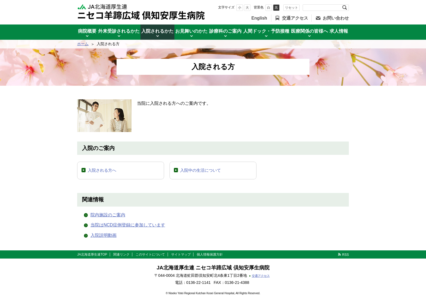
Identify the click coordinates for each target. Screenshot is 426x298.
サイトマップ (181, 254)
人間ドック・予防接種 (266, 31)
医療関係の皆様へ (309, 31)
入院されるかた (157, 31)
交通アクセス (295, 18)
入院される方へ (102, 170)
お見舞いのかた (191, 31)
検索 (344, 8)
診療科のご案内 (225, 31)
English (259, 18)
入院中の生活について (200, 170)
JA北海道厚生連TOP (92, 254)
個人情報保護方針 (210, 254)
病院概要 (87, 31)
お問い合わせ (336, 18)
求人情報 (339, 31)
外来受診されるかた (119, 31)
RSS (345, 255)
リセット (291, 8)
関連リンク (121, 254)
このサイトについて (150, 254)
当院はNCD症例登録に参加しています (127, 225)
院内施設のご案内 (107, 215)
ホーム (83, 44)
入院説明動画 (103, 235)
